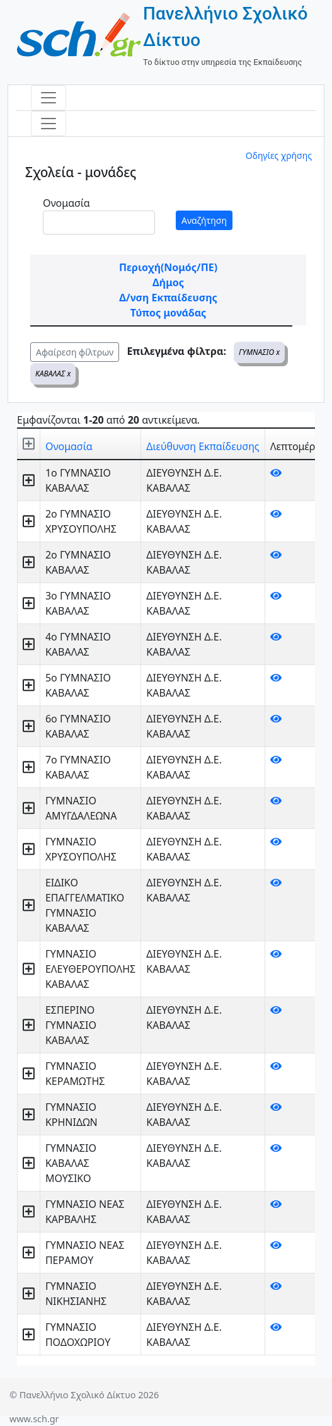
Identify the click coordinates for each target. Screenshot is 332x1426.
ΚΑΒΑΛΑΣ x (53, 373)
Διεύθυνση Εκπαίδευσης (202, 446)
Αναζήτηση (204, 220)
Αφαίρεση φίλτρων (74, 352)
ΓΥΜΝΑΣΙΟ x (259, 352)
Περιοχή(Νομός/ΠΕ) (168, 267)
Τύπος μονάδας (168, 313)
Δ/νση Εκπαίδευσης (168, 297)
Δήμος (168, 282)
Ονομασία (66, 203)
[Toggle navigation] (48, 97)
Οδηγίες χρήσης (279, 155)
